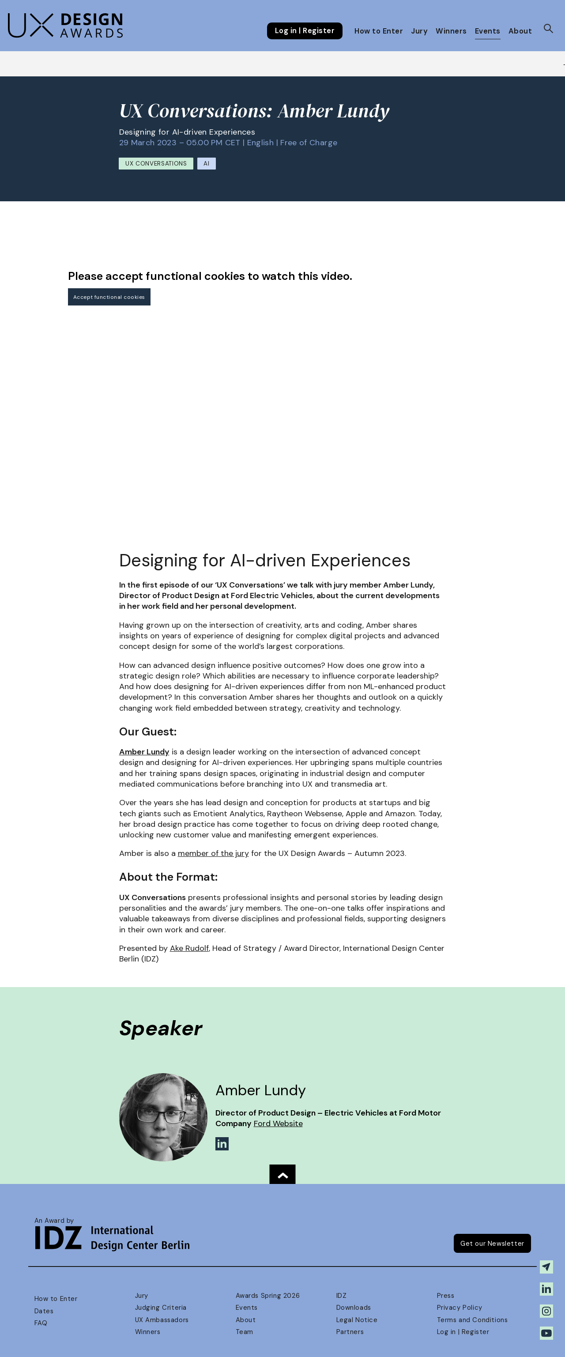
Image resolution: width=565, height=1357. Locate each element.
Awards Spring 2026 (268, 1295)
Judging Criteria (161, 1307)
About (520, 31)
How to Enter (378, 31)
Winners (451, 31)
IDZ (341, 1295)
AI (206, 163)
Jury (419, 31)
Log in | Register (305, 30)
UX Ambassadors (162, 1320)
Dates (44, 1311)
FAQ (41, 1323)
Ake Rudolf (189, 948)
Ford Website (278, 1123)
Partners (350, 1331)
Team (244, 1331)
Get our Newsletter (492, 1243)
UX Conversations (156, 163)
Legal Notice (357, 1320)
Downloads (353, 1307)
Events (488, 31)
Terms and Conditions (472, 1320)
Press (446, 1295)
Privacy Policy (459, 1307)
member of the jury (213, 853)
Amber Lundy (144, 751)
